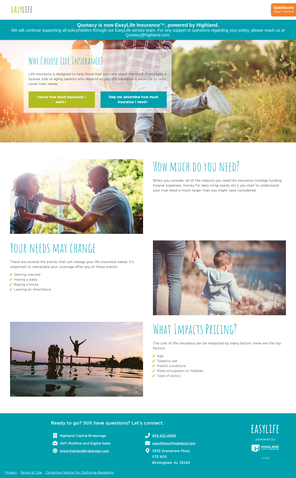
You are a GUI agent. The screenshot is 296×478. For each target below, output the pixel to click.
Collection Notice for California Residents (79, 472)
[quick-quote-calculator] (278, 11)
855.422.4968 (164, 436)
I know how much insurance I (62, 100)
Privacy (11, 472)
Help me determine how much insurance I (133, 100)
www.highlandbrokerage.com (84, 451)
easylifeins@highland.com (173, 443)
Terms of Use (31, 472)
